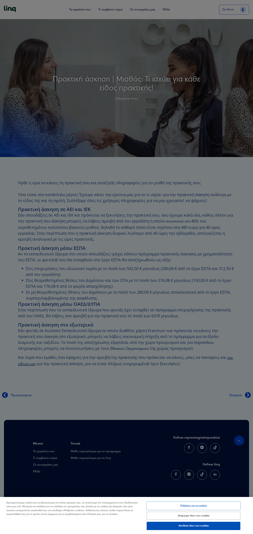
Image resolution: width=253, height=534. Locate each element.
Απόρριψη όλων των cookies (193, 515)
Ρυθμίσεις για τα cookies (193, 505)
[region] (126, 515)
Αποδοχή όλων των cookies (193, 526)
